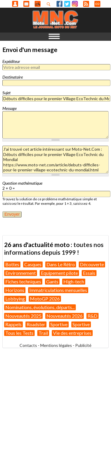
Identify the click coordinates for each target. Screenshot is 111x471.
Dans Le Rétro (60, 264)
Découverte (92, 264)
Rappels (13, 324)
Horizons (14, 290)
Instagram (75, 4)
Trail (43, 333)
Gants (52, 281)
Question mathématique (22, 183)
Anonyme (15, 4)
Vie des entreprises (72, 333)
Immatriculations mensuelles (58, 290)
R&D (92, 316)
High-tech (73, 281)
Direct (97, 4)
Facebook (59, 4)
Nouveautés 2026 (64, 316)
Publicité (83, 345)
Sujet (6, 92)
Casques (32, 264)
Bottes (12, 264)
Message (9, 108)
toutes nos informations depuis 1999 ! (54, 248)
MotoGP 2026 (45, 298)
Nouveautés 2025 (23, 316)
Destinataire (12, 76)
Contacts (28, 345)
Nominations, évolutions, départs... (40, 307)
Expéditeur (11, 61)
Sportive (58, 324)
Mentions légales (56, 345)
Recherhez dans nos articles (50, 4)
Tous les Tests (19, 333)
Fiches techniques (23, 281)
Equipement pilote (59, 273)
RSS (86, 4)
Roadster (36, 324)
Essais (89, 273)
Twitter (67, 4)
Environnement (20, 273)
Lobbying (15, 298)
